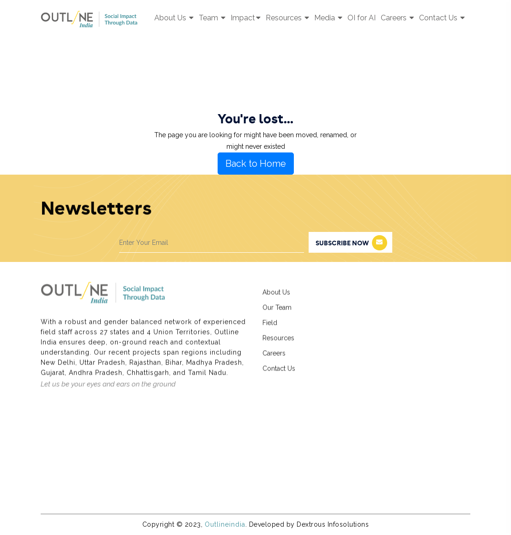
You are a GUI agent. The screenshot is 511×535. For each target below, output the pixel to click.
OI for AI (361, 17)
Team (212, 17)
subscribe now (351, 242)
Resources (287, 17)
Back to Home (255, 163)
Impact (246, 17)
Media (328, 17)
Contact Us (442, 17)
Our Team (277, 312)
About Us (174, 17)
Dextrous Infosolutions (333, 524)
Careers (397, 17)
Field (269, 327)
